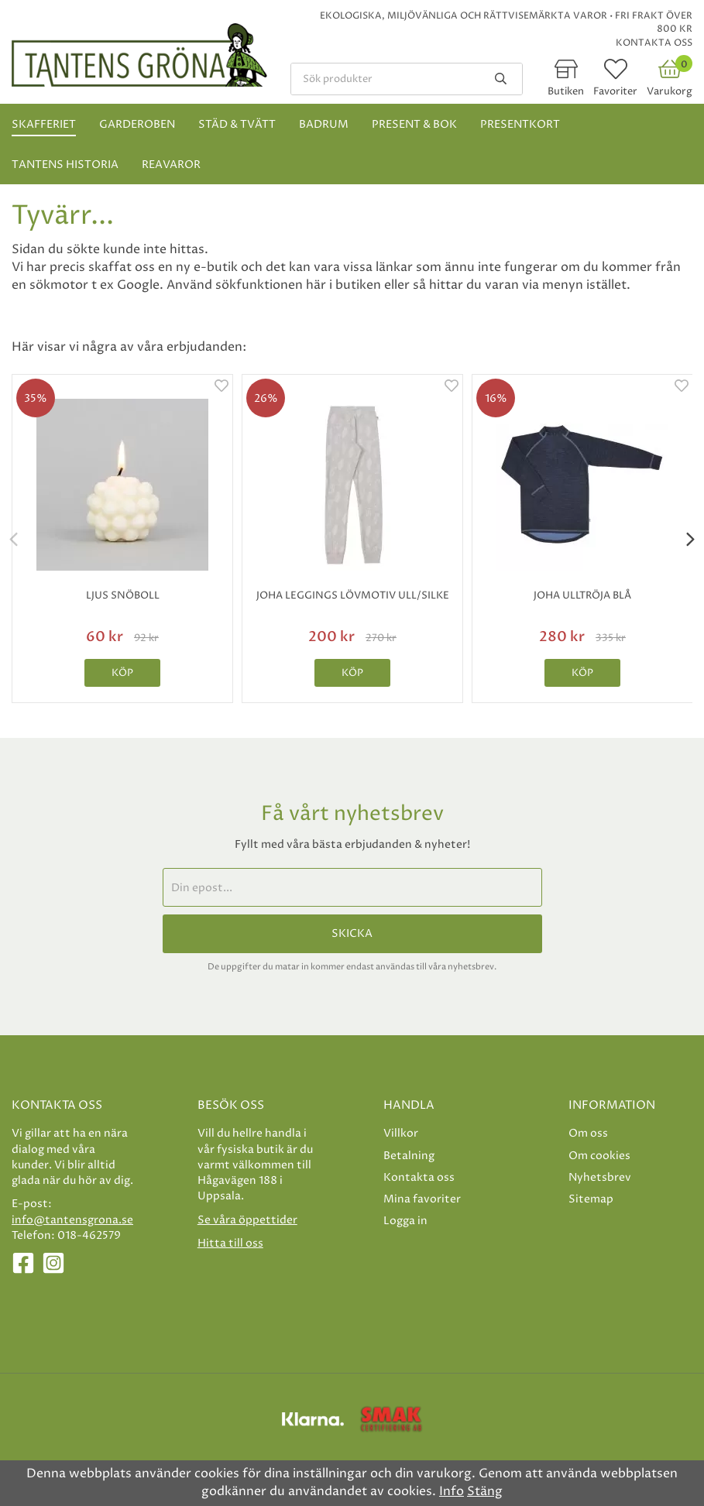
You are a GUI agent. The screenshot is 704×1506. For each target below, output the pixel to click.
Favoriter (615, 91)
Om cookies (599, 1155)
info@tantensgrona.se (72, 1220)
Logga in (405, 1220)
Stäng (485, 1491)
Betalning (408, 1155)
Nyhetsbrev (599, 1177)
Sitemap (590, 1199)
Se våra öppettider (247, 1220)
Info (451, 1491)
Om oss (588, 1133)
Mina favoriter (422, 1199)
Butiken (566, 91)
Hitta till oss (230, 1243)
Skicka (352, 934)
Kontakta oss (654, 43)
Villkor (400, 1133)
